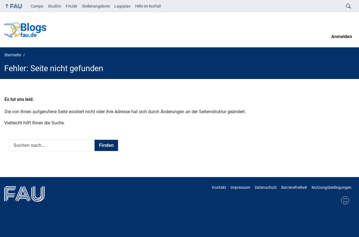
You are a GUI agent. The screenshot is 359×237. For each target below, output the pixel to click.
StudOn (54, 6)
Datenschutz (266, 187)
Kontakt (219, 187)
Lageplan (122, 6)
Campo (37, 6)
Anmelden (341, 36)
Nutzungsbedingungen (331, 187)
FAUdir (71, 6)
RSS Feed (345, 200)
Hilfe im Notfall (148, 6)
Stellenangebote (96, 6)
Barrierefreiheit (294, 187)
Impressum (240, 187)
